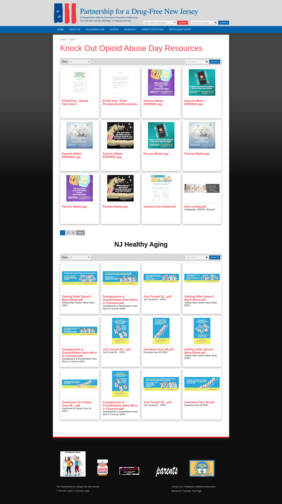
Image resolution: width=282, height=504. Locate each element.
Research (130, 29)
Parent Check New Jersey (167, 472)
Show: (65, 61)
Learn (182, 23)
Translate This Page (192, 491)
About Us (74, 29)
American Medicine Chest (102, 468)
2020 (72, 39)
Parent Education (152, 29)
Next (80, 232)
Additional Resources (205, 486)
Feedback (189, 486)
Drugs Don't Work (180, 29)
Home (60, 29)
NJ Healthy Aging (73, 464)
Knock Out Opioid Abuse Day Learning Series (202, 468)
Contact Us (177, 486)
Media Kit (176, 491)
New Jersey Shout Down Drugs (132, 472)
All (71, 62)
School (114, 29)
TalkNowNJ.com (95, 29)
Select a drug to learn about (155, 23)
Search (224, 23)
